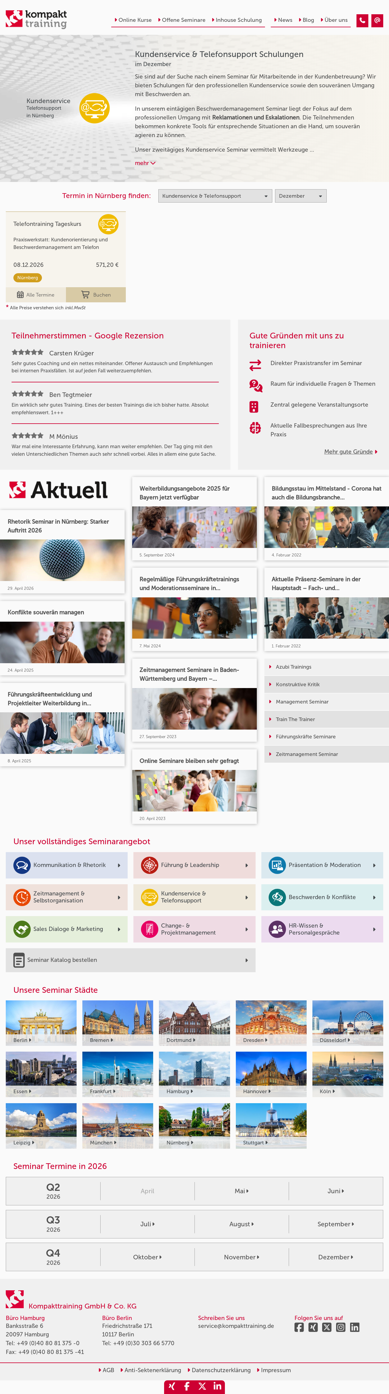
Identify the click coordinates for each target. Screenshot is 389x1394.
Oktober (147, 1257)
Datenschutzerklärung (219, 1370)
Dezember (335, 1257)
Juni (336, 1191)
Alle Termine (35, 295)
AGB (106, 1370)
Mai (242, 1191)
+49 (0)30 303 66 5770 (143, 1343)
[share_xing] (171, 1387)
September (336, 1224)
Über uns (334, 20)
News (283, 20)
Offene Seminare (181, 20)
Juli (147, 1224)
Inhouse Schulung (237, 20)
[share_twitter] (202, 1387)
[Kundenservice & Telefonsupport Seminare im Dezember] (362, 20)
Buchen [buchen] (96, 295)
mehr (145, 163)
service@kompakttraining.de (236, 1325)
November (241, 1257)
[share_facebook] (186, 1387)
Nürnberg (27, 277)
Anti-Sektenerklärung (150, 1370)
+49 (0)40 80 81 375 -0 (48, 1343)
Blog (306, 20)
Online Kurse (133, 20)
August (241, 1224)
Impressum (273, 1370)
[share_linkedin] (217, 1387)
